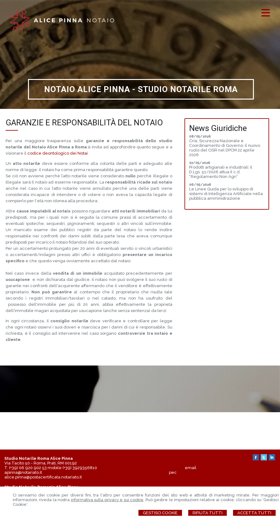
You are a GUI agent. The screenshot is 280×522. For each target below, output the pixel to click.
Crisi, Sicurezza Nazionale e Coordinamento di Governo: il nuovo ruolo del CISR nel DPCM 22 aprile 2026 (224, 147)
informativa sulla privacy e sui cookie (107, 499)
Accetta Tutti (254, 512)
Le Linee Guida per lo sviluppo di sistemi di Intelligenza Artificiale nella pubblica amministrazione (226, 194)
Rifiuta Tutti (207, 512)
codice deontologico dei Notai (57, 153)
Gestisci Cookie (160, 512)
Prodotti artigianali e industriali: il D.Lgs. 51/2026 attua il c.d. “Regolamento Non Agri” (220, 172)
